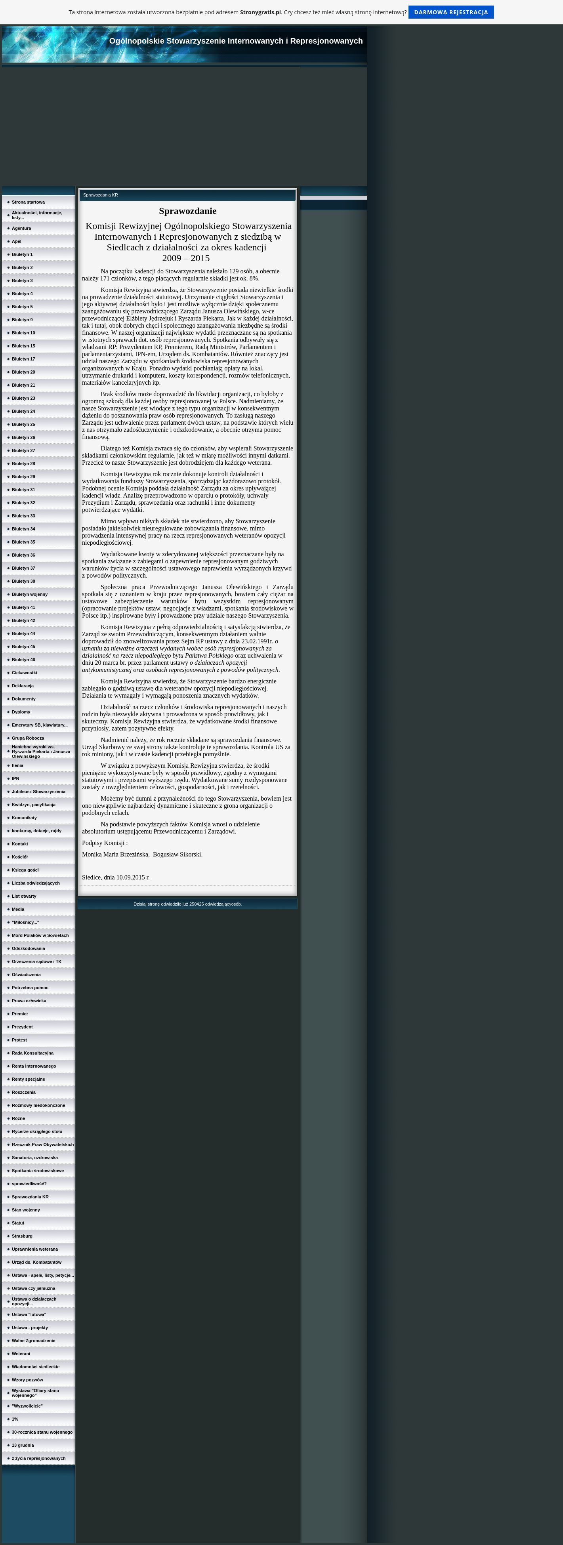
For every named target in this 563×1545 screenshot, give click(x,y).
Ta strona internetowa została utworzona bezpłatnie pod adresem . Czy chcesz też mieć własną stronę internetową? (281, 12)
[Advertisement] (184, 126)
